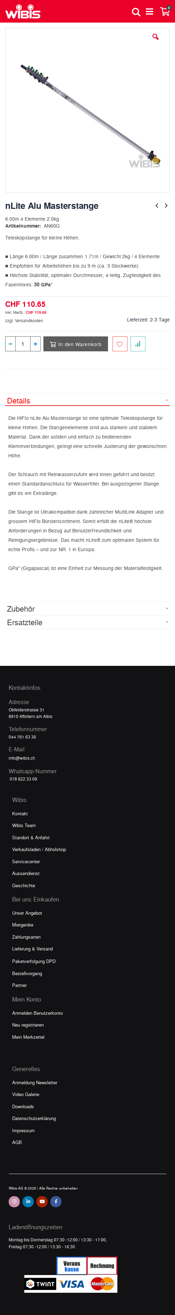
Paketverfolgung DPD (34, 961)
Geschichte (23, 885)
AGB (17, 1142)
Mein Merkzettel (28, 1037)
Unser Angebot (27, 912)
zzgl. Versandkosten (24, 320)
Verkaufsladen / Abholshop (39, 849)
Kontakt (20, 813)
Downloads (23, 1106)
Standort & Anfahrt (31, 837)
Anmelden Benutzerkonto (37, 1013)
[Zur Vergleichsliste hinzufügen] (138, 343)
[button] (155, 42)
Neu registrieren (28, 1024)
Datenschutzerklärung (34, 1118)
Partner (19, 985)
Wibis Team (24, 825)
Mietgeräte (22, 924)
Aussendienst (26, 873)
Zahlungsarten (26, 936)
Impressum (23, 1130)
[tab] (87, 399)
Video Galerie (25, 1094)
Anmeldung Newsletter (34, 1082)
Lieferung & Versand (32, 948)
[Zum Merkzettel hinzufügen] (119, 343)
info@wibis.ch (22, 758)
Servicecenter (26, 861)
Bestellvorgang (27, 973)
